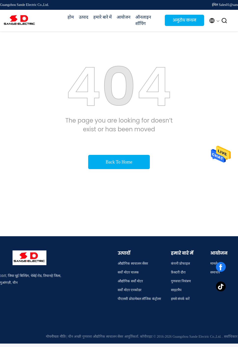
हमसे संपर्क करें (180, 299)
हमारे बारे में (102, 17)
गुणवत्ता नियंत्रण (181, 281)
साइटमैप (176, 290)
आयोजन (123, 17)
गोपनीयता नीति (56, 336)
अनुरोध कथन (184, 20)
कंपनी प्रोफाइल (180, 263)
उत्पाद (83, 17)
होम (71, 17)
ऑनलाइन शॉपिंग (143, 20)
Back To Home (119, 162)
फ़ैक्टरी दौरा (178, 272)
